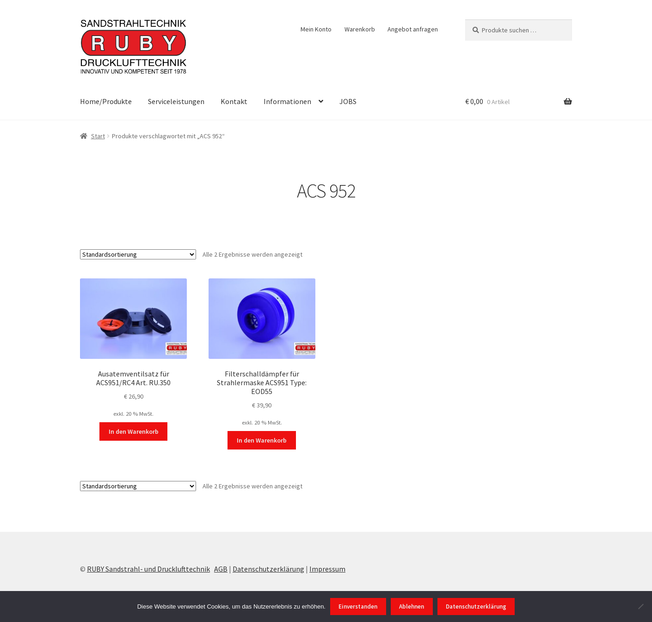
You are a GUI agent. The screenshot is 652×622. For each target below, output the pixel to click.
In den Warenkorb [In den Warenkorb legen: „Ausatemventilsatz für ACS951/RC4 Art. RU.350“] (134, 431)
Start (98, 136)
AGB (221, 568)
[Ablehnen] (640, 606)
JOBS (348, 101)
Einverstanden (357, 606)
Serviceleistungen (176, 101)
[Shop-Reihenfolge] (138, 254)
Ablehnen (411, 606)
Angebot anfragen (413, 29)
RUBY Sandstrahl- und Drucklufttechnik (148, 568)
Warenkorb (359, 29)
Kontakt (234, 101)
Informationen (287, 101)
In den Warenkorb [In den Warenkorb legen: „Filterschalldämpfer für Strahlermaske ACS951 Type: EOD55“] (262, 440)
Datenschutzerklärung (268, 568)
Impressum (327, 568)
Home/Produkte (106, 101)
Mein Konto (316, 29)
